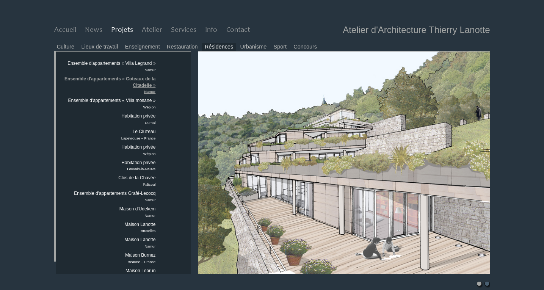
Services (183, 30)
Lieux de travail (99, 47)
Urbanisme (253, 47)
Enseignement (142, 47)
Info (211, 30)
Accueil (65, 30)
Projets (122, 30)
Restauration (182, 47)
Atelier (152, 30)
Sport (280, 47)
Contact (238, 30)
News (93, 30)
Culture (65, 47)
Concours (305, 47)
